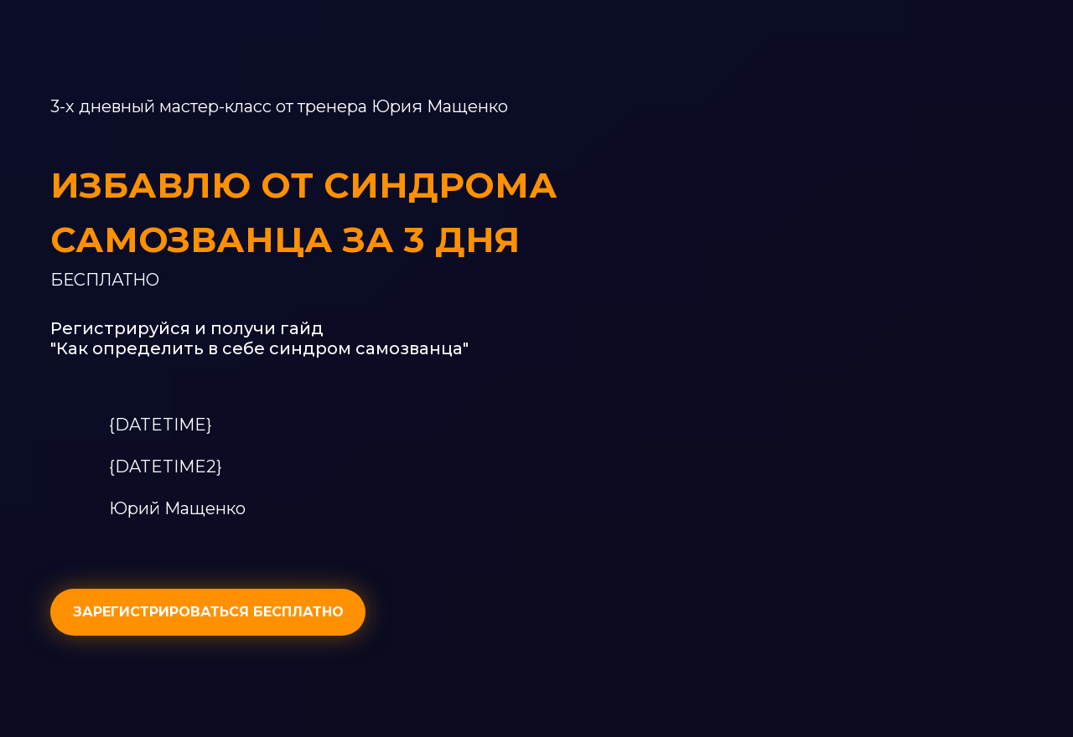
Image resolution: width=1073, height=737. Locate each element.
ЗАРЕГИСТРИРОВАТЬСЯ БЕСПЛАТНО (208, 612)
